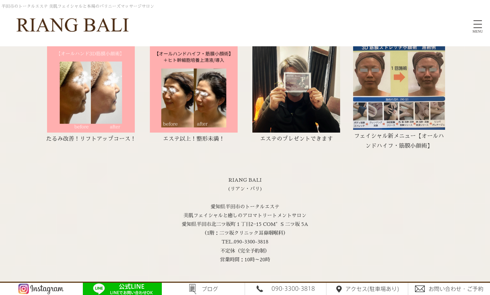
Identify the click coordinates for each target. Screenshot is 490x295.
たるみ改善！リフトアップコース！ (91, 139)
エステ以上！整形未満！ (194, 139)
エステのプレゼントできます (296, 139)
